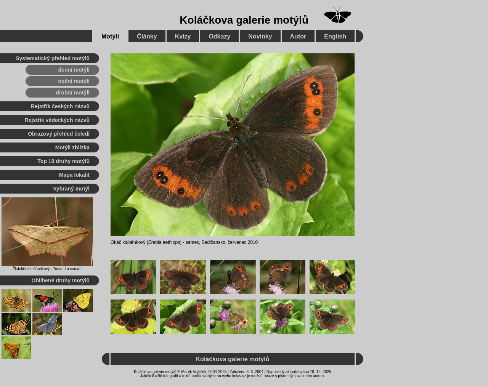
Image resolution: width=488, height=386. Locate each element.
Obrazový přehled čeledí (59, 134)
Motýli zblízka (72, 147)
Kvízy (183, 36)
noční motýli (74, 81)
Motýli (110, 36)
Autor (298, 36)
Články (147, 36)
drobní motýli (73, 93)
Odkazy (219, 36)
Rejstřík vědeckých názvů (57, 120)
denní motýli (74, 70)
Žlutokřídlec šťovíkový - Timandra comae (47, 269)
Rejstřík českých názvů (60, 106)
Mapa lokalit (74, 175)
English (335, 36)
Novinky (260, 36)
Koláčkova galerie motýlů (244, 20)
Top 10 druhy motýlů (63, 161)
